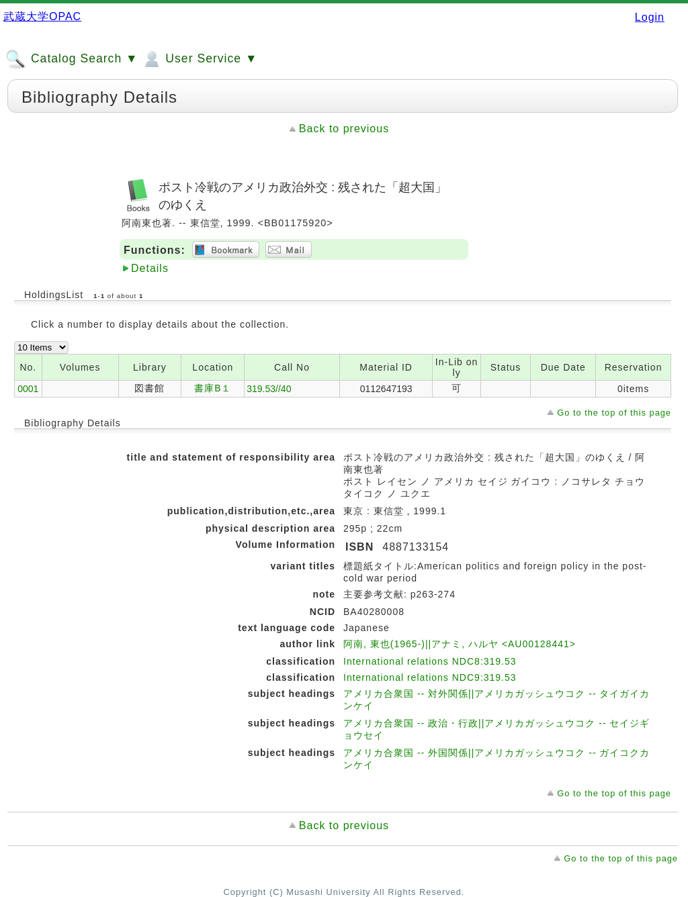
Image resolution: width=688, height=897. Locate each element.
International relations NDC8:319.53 (430, 661)
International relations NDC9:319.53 (430, 677)
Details (150, 268)
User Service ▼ (199, 59)
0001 (27, 388)
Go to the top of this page (614, 413)
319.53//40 (269, 388)
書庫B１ (212, 388)
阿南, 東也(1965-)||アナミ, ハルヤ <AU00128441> (459, 644)
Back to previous (344, 128)
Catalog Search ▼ (71, 59)
